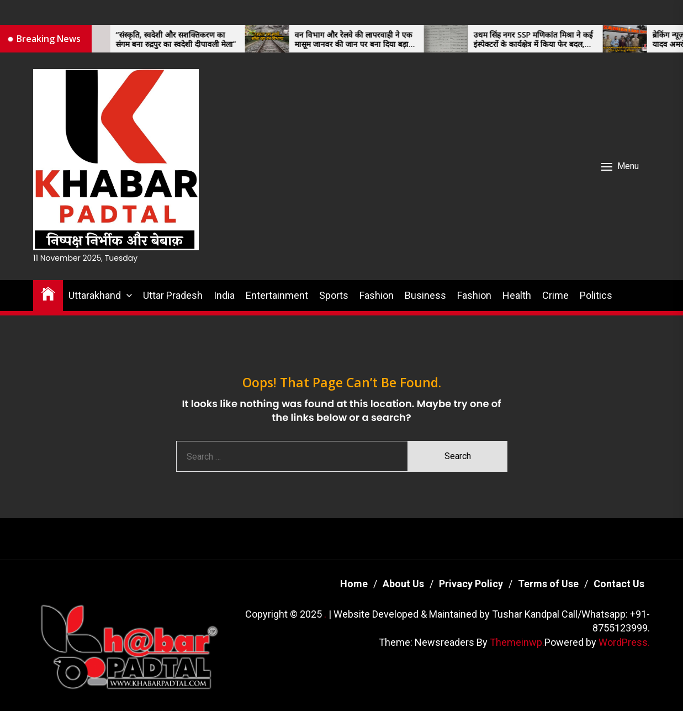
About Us (403, 583)
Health (516, 295)
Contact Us (619, 583)
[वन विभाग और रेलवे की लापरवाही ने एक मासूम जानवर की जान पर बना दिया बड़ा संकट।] (274, 38)
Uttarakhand (94, 295)
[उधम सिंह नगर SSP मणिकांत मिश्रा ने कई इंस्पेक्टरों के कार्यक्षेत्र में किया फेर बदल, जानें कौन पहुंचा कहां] (453, 38)
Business (425, 295)
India (224, 295)
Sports (333, 295)
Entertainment (277, 295)
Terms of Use (548, 583)
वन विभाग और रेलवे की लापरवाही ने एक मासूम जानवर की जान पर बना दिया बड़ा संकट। (360, 39)
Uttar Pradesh (173, 295)
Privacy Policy (471, 583)
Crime (555, 295)
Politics (596, 295)
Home (354, 583)
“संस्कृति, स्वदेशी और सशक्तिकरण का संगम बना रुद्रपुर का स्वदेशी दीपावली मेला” (183, 39)
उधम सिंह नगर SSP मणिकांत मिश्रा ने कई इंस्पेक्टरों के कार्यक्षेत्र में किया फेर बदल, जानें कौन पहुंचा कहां (540, 39)
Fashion (376, 295)
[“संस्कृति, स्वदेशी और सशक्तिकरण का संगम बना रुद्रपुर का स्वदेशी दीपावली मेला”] (95, 38)
